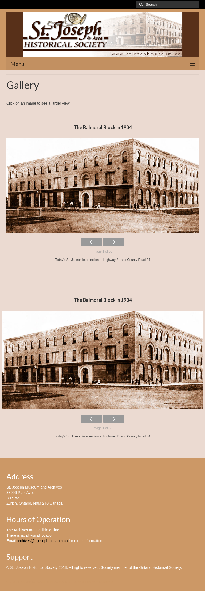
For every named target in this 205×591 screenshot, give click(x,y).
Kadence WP (107, 581)
